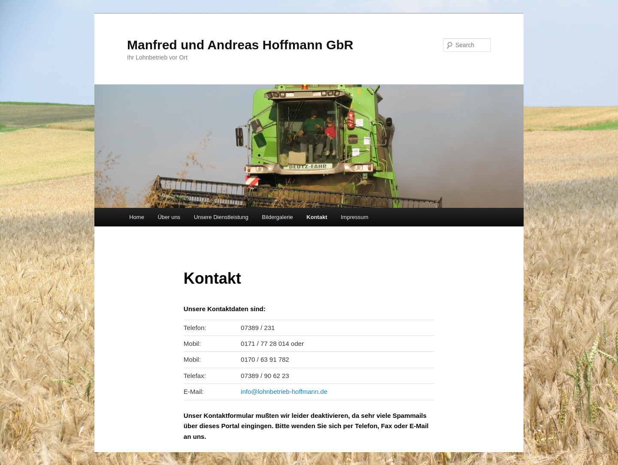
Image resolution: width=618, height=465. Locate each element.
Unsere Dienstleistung (221, 217)
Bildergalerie (277, 217)
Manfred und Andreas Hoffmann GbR (240, 45)
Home (136, 217)
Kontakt (316, 217)
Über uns (169, 217)
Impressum (354, 217)
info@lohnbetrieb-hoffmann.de (284, 391)
